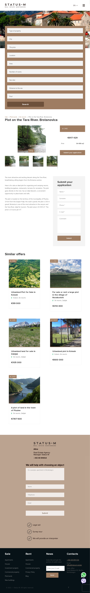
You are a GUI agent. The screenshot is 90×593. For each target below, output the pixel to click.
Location (12, 55)
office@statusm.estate (74, 565)
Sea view (12, 80)
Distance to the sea (15, 88)
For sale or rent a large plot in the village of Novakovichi (65, 295)
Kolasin (15, 298)
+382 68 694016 (40, 458)
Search (25, 104)
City (10, 39)
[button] (31, 139)
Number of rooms (15, 72)
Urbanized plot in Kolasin (64, 351)
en (74, 5)
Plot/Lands (8, 576)
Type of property (15, 31)
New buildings (9, 580)
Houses (7, 564)
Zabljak (64, 300)
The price (12, 47)
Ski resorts (22, 298)
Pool (10, 96)
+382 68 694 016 (73, 560)
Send (52, 575)
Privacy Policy (30, 572)
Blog (27, 576)
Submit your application (72, 153)
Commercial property (12, 572)
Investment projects (11, 568)
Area (10, 64)
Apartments (9, 560)
